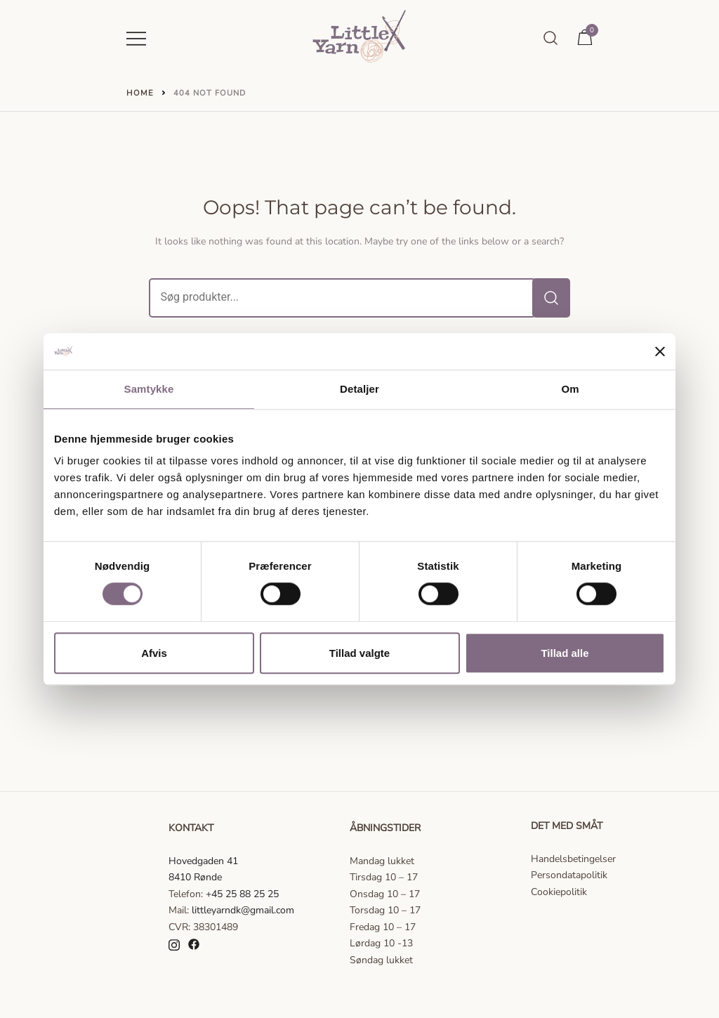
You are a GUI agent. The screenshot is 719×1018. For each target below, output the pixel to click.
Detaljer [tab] (359, 389)
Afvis (154, 653)
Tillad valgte (359, 653)
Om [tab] (570, 389)
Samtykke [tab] (149, 389)
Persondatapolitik (569, 875)
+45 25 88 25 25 (242, 894)
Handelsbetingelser (573, 859)
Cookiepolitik (559, 892)
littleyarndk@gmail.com (243, 910)
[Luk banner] (660, 351)
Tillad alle (564, 653)
